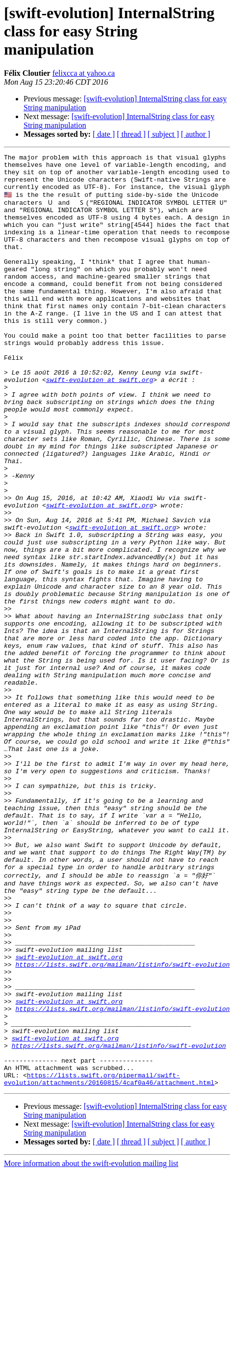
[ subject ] (163, 134)
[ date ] (104, 134)
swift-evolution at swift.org (99, 424)
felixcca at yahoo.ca (83, 73)
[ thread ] (131, 134)
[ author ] (195, 134)
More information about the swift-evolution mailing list (91, 1347)
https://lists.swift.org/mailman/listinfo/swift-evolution (122, 1124)
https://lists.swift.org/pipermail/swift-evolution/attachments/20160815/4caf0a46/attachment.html (109, 1262)
